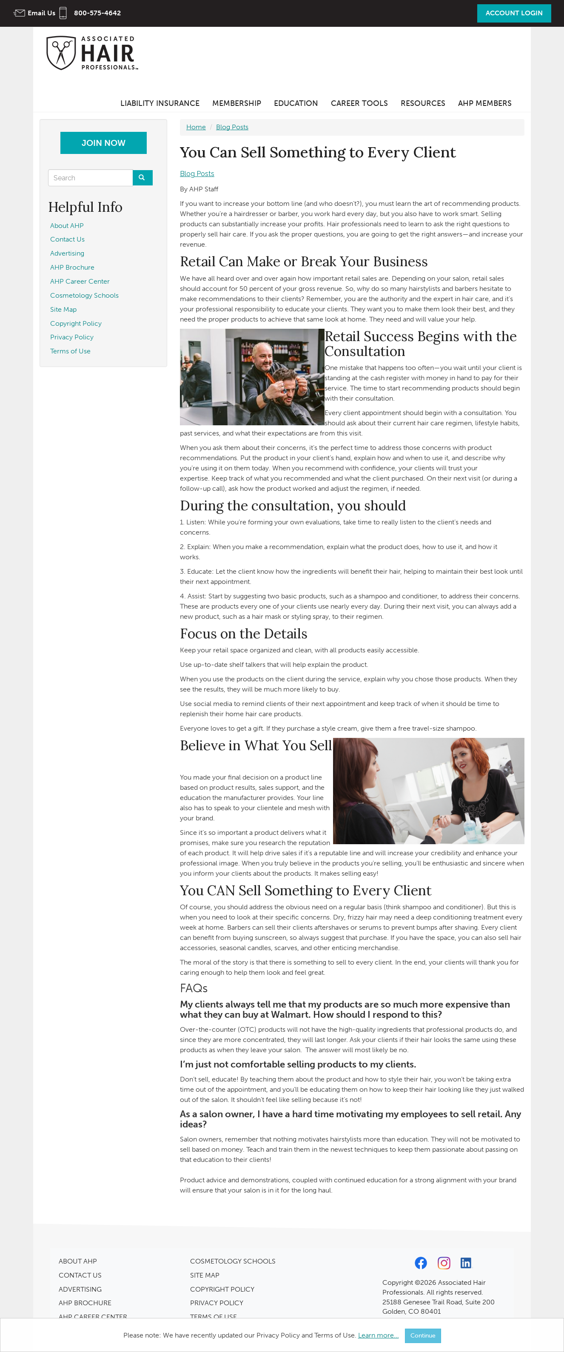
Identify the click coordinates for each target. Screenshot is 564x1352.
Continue (423, 1335)
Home (196, 127)
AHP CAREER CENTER (93, 1317)
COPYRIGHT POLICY (222, 1289)
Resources (423, 103)
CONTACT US (80, 1275)
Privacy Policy (72, 337)
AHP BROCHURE (85, 1303)
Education (296, 103)
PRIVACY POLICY (216, 1303)
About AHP (67, 226)
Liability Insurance (159, 103)
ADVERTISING (80, 1289)
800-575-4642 (97, 13)
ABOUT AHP (78, 1261)
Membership (236, 103)
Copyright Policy (76, 323)
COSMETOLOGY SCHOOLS (233, 1261)
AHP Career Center (80, 281)
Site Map (63, 309)
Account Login (514, 13)
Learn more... (378, 1335)
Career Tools (359, 103)
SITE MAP (204, 1275)
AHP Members (485, 103)
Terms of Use (70, 351)
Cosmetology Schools (84, 295)
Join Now (103, 143)
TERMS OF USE (213, 1317)
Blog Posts (232, 127)
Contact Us (67, 239)
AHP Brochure (72, 267)
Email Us (41, 13)
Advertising (67, 253)
